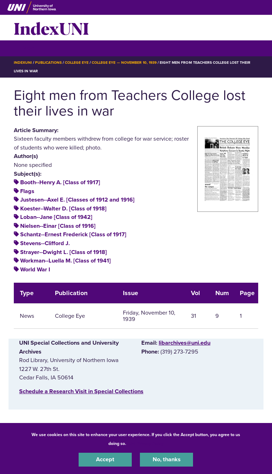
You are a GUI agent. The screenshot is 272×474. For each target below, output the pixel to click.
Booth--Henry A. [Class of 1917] (60, 182)
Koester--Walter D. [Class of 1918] (63, 208)
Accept (105, 459)
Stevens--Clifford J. (45, 243)
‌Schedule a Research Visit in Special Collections (81, 391)
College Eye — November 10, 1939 (124, 62)
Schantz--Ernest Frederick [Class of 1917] (73, 234)
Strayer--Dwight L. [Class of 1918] (63, 252)
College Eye (77, 62)
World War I (35, 269)
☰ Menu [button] (26, 48)
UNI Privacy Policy (146, 443)
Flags (27, 191)
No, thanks (167, 459)
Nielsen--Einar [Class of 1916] (58, 226)
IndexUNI (51, 28)
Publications (48, 62)
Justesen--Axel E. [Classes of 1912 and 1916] (77, 199)
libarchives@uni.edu (184, 342)
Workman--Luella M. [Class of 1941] (65, 260)
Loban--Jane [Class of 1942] (56, 217)
